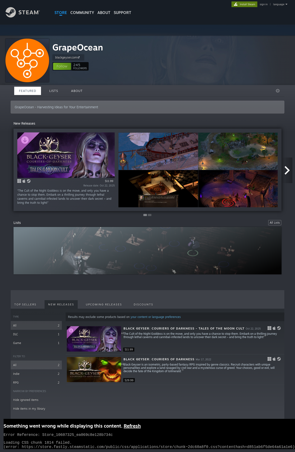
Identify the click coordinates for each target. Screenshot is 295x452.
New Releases (61, 304)
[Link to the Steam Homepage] (26, 16)
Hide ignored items (25, 400)
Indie (36, 374)
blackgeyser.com (68, 57)
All (36, 325)
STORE (60, 12)
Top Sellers (25, 304)
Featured (27, 91)
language (278, 4)
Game (36, 343)
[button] (62, 66)
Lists (53, 91)
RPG (36, 382)
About (103, 12)
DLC (36, 334)
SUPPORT (122, 12)
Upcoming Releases (104, 304)
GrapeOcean (77, 47)
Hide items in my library (29, 408)
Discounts (143, 304)
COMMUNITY (82, 12)
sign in (264, 4)
